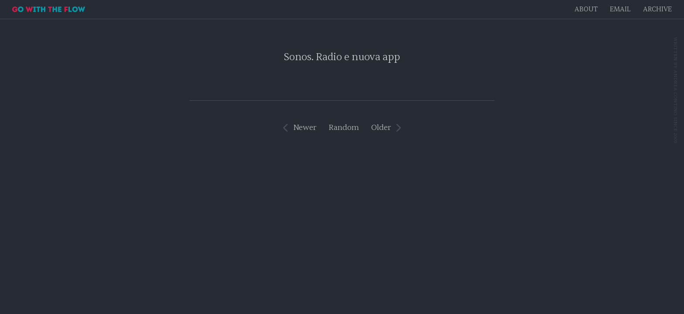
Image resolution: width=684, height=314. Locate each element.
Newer (304, 128)
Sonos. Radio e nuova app (342, 57)
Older (381, 128)
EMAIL (620, 9)
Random (343, 128)
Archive (657, 9)
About (586, 9)
